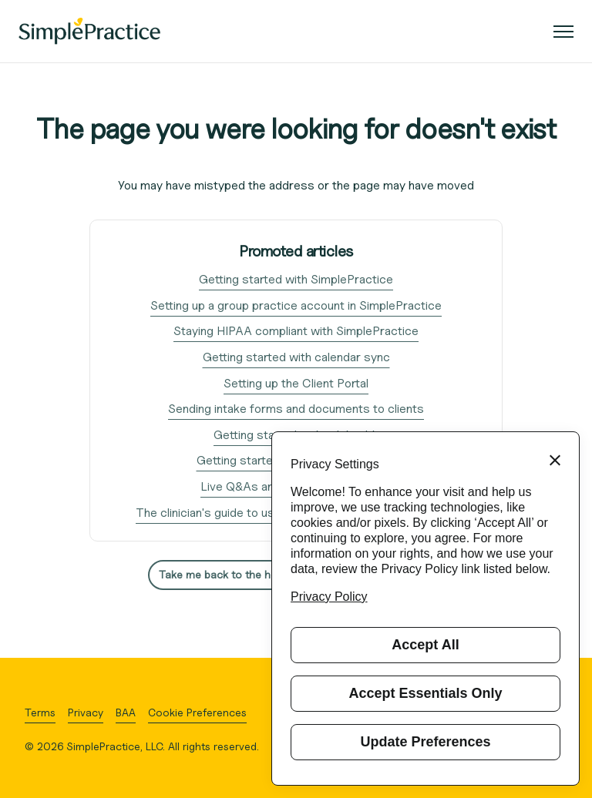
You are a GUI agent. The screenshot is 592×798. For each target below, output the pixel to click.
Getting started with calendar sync (296, 357)
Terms (40, 712)
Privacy (85, 712)
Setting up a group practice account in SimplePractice (296, 305)
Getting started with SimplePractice (296, 279)
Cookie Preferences (197, 712)
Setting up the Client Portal (296, 383)
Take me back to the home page (238, 574)
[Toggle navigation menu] (557, 31)
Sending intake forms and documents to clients (296, 408)
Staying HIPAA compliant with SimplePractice (296, 331)
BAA (126, 712)
